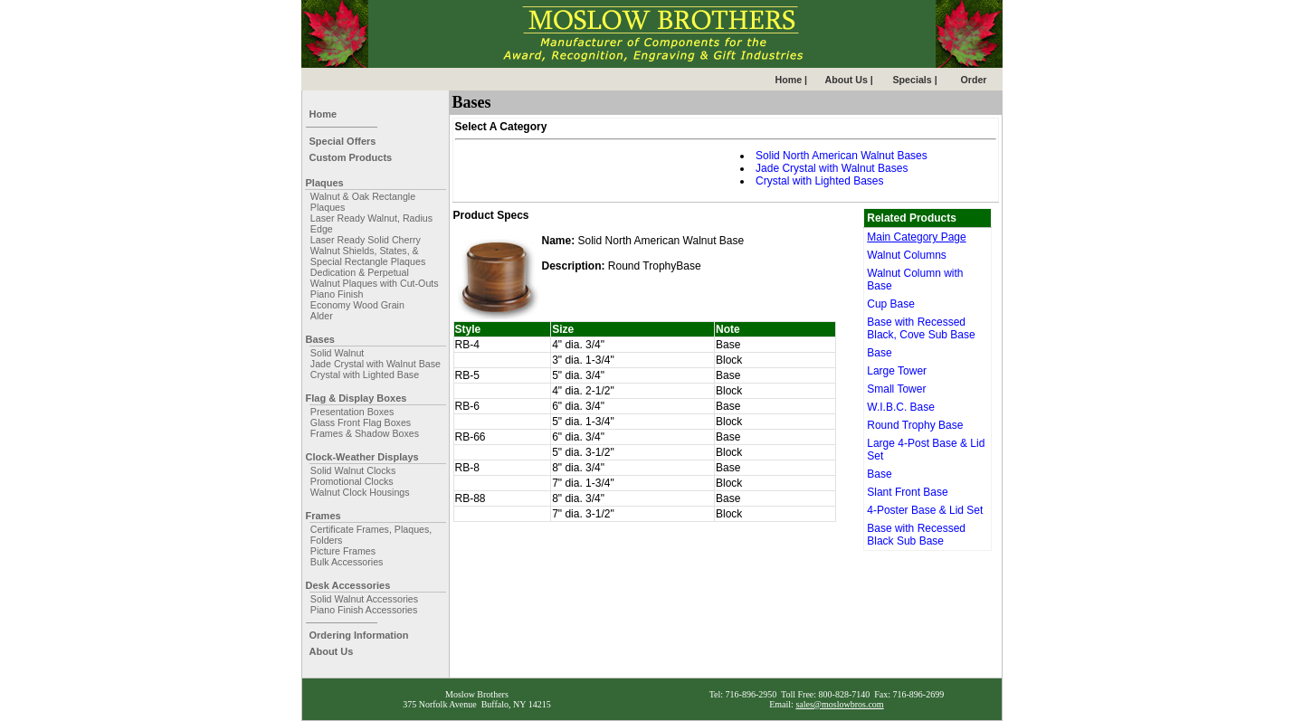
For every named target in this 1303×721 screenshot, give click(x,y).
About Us (331, 651)
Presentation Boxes (352, 411)
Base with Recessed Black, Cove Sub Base (921, 328)
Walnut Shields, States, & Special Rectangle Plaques (367, 256)
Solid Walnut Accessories (364, 598)
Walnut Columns (906, 255)
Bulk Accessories (347, 561)
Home (323, 114)
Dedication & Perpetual (359, 272)
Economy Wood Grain (357, 304)
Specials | (915, 79)
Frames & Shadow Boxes (364, 433)
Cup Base (891, 304)
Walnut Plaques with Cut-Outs (374, 283)
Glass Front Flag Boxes (360, 422)
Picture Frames (343, 550)
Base (879, 352)
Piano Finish (337, 294)
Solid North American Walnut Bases (841, 155)
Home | (791, 79)
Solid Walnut (337, 352)
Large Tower (897, 371)
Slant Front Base (907, 492)
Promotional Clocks (352, 481)
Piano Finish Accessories (363, 609)
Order (974, 79)
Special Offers (342, 141)
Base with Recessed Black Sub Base (916, 534)
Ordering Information (359, 635)
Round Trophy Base (915, 425)
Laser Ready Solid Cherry (365, 239)
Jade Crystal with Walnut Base (375, 363)
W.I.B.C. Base (901, 407)
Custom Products (351, 157)
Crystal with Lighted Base (364, 374)
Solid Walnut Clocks (352, 470)
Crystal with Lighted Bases (819, 181)
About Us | (849, 79)
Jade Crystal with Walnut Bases (832, 168)
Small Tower (896, 389)
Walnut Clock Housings (360, 492)
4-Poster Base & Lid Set (925, 510)
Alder (321, 315)
